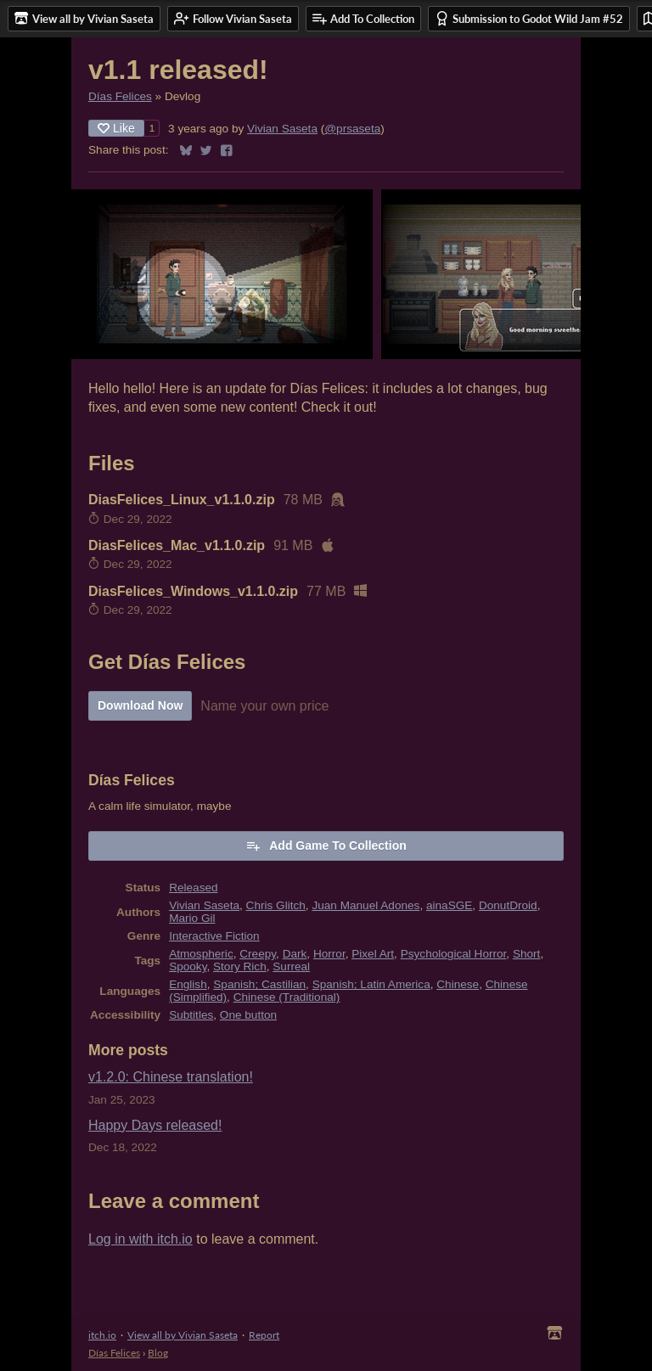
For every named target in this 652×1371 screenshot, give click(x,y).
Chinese (457, 984)
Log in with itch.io (140, 1239)
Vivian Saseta (282, 128)
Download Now (140, 705)
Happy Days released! (155, 1125)
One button (248, 1015)
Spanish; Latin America (371, 984)
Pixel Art (372, 953)
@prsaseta (352, 128)
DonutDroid (508, 905)
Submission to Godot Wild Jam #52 (529, 18)
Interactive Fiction (214, 936)
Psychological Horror (454, 953)
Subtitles (191, 1015)
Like (116, 128)
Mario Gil (192, 918)
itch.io (102, 1335)
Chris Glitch (276, 905)
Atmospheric (201, 953)
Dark (295, 953)
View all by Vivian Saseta (182, 1335)
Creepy (257, 953)
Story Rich (240, 966)
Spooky (187, 966)
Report (264, 1335)
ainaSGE (449, 905)
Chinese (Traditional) (286, 997)
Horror (329, 953)
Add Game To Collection (326, 845)
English (188, 984)
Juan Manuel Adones (365, 905)
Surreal (291, 966)
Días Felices (120, 96)
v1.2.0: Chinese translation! (170, 1077)
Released (193, 887)
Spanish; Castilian (259, 984)
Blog (158, 1352)
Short (527, 953)
